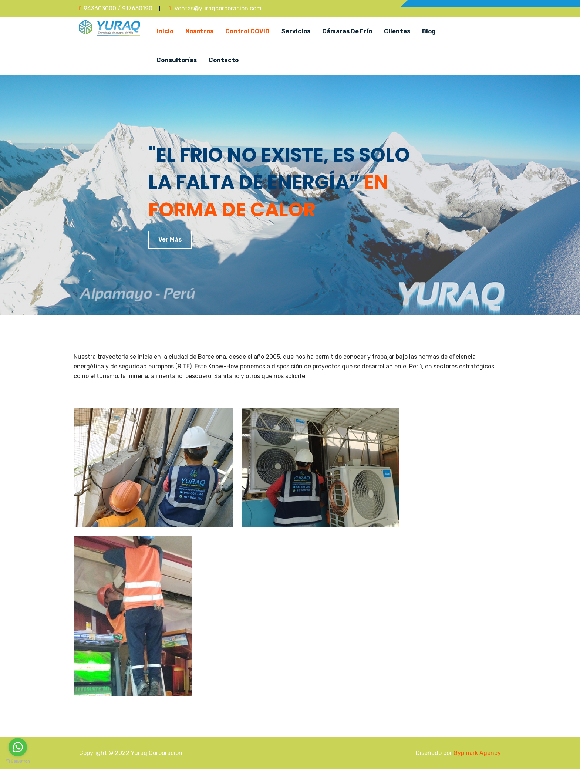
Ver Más (170, 239)
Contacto (224, 60)
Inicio (164, 31)
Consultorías (176, 60)
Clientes (397, 31)
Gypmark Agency (477, 752)
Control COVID (247, 31)
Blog (429, 31)
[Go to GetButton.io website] (18, 761)
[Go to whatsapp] (18, 747)
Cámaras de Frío (347, 31)
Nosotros (199, 31)
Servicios (295, 31)
